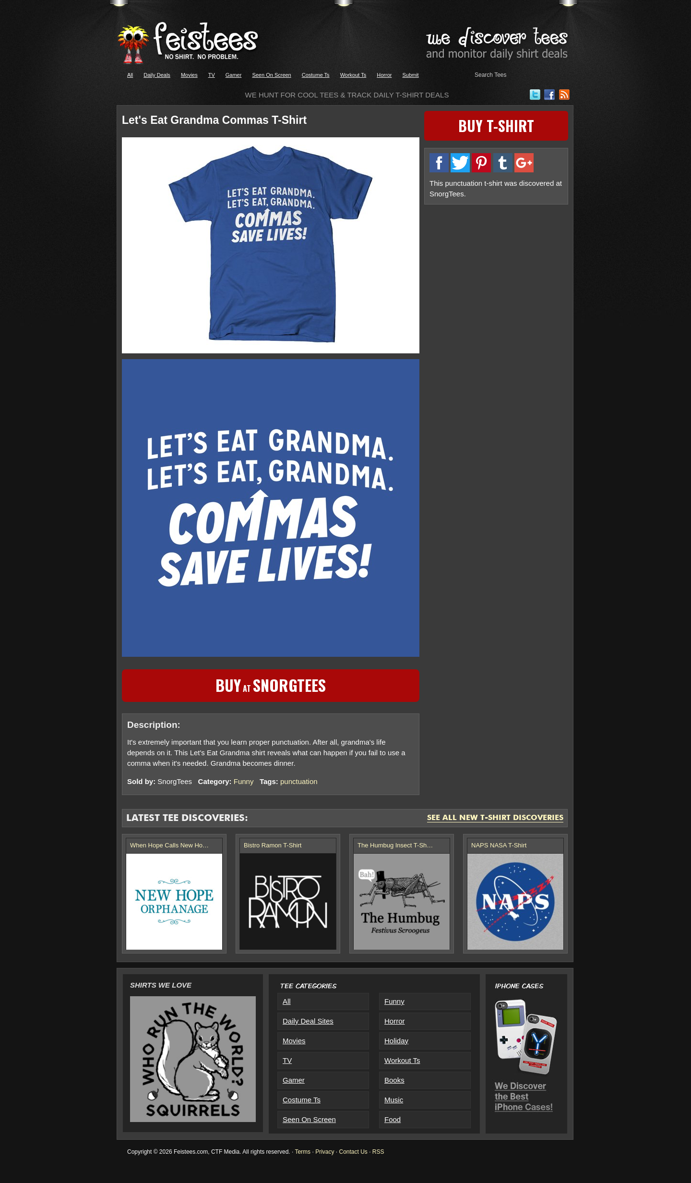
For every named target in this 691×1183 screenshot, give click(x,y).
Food (392, 1119)
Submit (410, 75)
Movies (189, 75)
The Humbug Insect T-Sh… (395, 845)
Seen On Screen (271, 75)
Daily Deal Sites (308, 1021)
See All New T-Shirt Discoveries (495, 818)
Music (393, 1100)
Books (394, 1080)
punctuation (299, 781)
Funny (244, 781)
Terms (302, 1151)
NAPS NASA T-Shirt (498, 845)
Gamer (234, 75)
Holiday (396, 1041)
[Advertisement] (496, 277)
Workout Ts (353, 75)
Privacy (324, 1151)
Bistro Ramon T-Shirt (272, 845)
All (130, 75)
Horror (384, 75)
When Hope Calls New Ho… (169, 845)
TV (211, 75)
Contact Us (353, 1151)
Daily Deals (156, 75)
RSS (378, 1151)
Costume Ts (316, 75)
